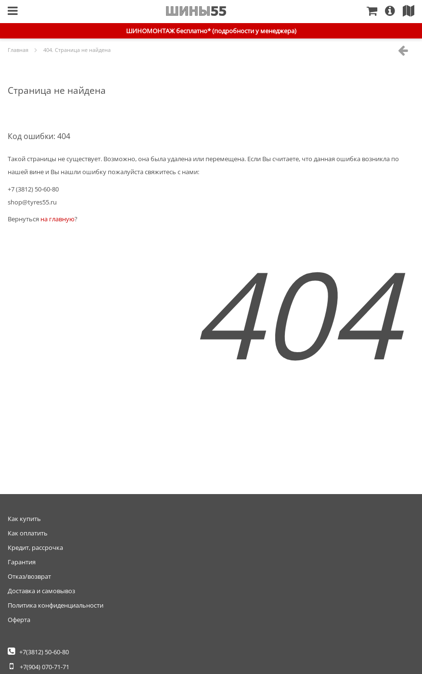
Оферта (19, 619)
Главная (196, 11)
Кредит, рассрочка (35, 547)
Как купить (24, 518)
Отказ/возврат (29, 576)
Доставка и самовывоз (41, 590)
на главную (57, 219)
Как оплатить (28, 533)
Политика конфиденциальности (55, 605)
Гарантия (22, 562)
